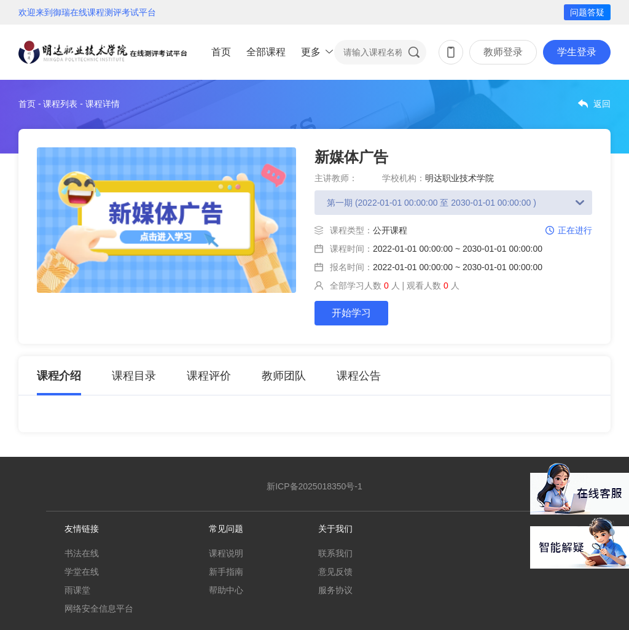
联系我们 (335, 553)
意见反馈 (335, 572)
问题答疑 (587, 12)
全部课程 (266, 52)
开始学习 (351, 313)
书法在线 (81, 553)
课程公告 (359, 376)
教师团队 (284, 376)
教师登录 (503, 52)
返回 (602, 104)
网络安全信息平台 (98, 608)
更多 (311, 52)
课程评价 (209, 376)
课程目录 (134, 376)
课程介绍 (59, 376)
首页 (221, 52)
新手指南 (226, 572)
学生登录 (576, 52)
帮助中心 (226, 590)
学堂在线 (81, 572)
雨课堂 (77, 590)
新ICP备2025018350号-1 (314, 486)
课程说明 (226, 553)
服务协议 (335, 590)
